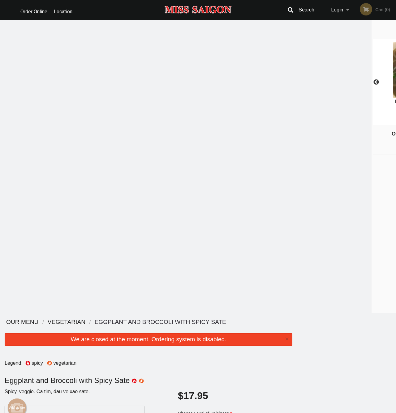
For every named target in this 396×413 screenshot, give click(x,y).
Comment (235, 151)
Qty (195, 176)
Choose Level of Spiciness (235, 126)
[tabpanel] (346, 82)
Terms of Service (208, 409)
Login (337, 10)
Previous (302, 82)
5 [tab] (360, 122)
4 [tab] (351, 122)
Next (391, 82)
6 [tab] (370, 122)
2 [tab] (332, 122)
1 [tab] (323, 122)
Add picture (17, 114)
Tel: (298, 345)
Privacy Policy (175, 409)
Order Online (33, 10)
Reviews (235, 338)
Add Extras (232, 285)
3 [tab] (342, 122)
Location (65, 10)
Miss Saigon (64, 322)
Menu (182, 330)
